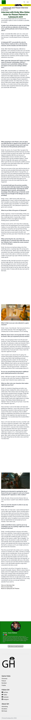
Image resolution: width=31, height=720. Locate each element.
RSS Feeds (4, 711)
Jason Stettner (5, 10)
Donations (4, 709)
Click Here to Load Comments (15, 646)
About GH (5, 704)
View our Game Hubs (6, 587)
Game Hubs (6, 676)
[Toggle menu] (27, 2)
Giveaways (4, 678)
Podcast (4, 681)
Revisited (4, 683)
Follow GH (5, 690)
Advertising (5, 706)
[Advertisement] (15, 122)
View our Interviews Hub (7, 585)
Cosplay (4, 685)
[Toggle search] (24, 2)
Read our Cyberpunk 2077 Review (10, 588)
